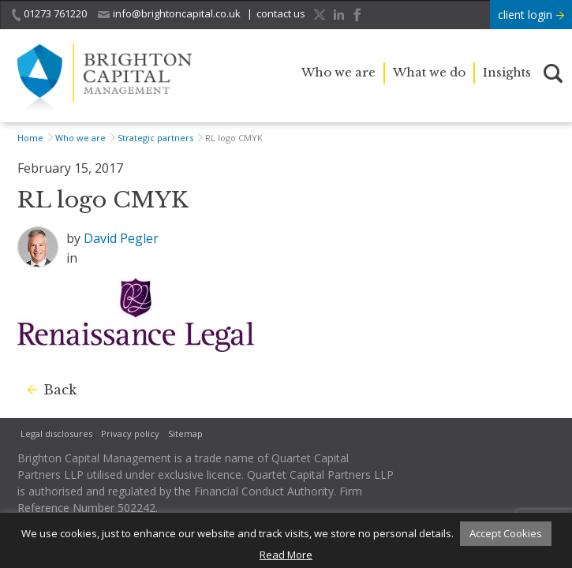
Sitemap (185, 433)
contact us (280, 13)
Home (30, 138)
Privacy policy (130, 433)
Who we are (338, 72)
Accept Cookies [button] (505, 533)
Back (60, 390)
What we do (429, 72)
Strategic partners (155, 138)
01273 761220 (49, 13)
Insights (507, 72)
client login (531, 14)
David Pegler (121, 238)
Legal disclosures (56, 433)
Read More (286, 554)
